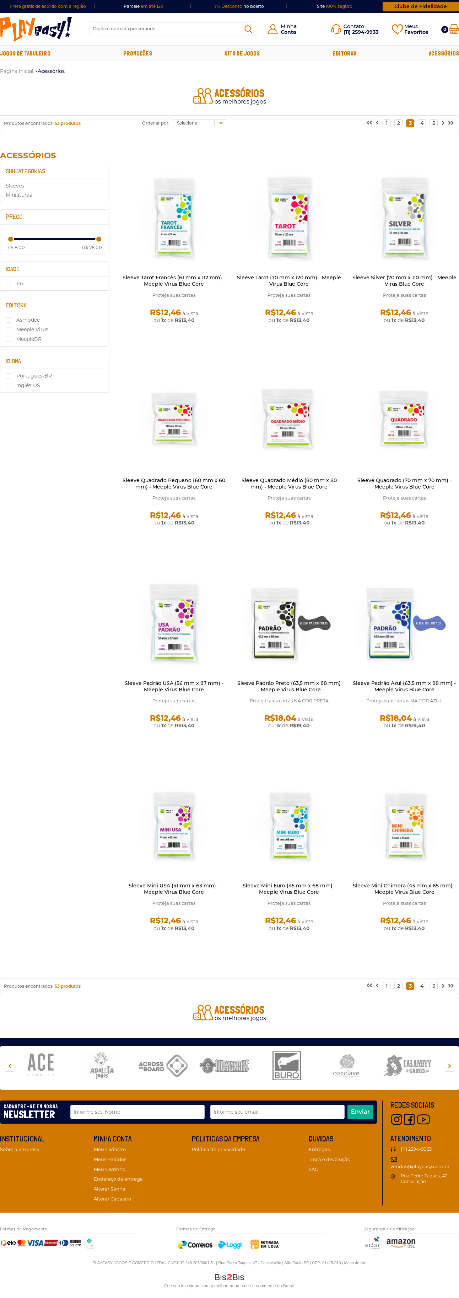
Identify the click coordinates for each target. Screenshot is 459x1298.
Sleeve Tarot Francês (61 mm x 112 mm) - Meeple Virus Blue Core (174, 280)
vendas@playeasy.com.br (419, 1166)
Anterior (376, 123)
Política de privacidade (218, 1149)
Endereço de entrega (118, 1179)
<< (369, 123)
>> (451, 123)
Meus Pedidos (110, 1159)
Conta (288, 32)
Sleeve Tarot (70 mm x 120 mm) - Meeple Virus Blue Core (289, 280)
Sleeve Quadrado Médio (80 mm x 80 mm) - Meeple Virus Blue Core (289, 483)
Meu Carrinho (109, 1169)
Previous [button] (9, 1066)
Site (334, 6)
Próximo (443, 123)
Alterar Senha (109, 1189)
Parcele (143, 6)
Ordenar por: (155, 123)
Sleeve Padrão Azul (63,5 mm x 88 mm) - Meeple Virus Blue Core (404, 686)
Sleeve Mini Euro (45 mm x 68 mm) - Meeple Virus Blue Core (289, 888)
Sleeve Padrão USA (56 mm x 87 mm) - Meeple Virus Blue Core (174, 686)
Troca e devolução (329, 1159)
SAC (313, 1169)
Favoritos (416, 32)
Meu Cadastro (110, 1149)
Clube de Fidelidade (420, 6)
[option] (46, 1066)
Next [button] (449, 1066)
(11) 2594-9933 (416, 1149)
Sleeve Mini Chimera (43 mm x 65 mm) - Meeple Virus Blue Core (404, 888)
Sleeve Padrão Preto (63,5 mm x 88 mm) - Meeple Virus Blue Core (289, 686)
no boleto (239, 6)
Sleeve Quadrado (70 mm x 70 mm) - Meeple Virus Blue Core (404, 483)
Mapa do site (355, 1263)
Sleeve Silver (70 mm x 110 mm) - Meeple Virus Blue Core (404, 280)
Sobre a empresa (19, 1149)
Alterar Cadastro (112, 1199)
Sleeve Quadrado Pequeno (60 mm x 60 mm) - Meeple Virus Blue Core (174, 483)
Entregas (319, 1149)
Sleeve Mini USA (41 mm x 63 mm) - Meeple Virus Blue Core (174, 888)
